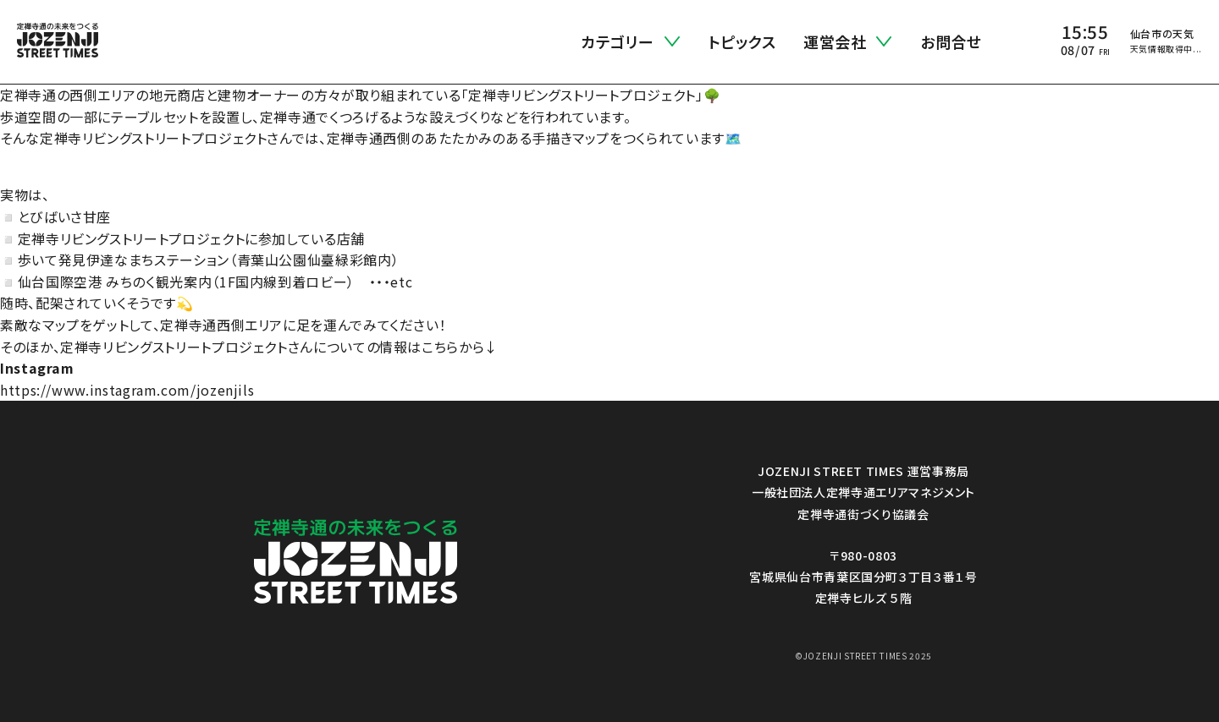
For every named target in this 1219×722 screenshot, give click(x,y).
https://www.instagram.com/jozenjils (127, 390)
